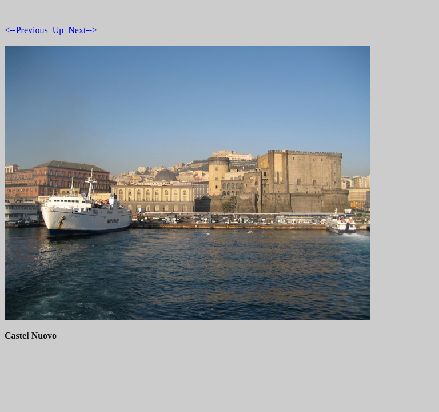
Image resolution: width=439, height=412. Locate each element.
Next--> (82, 30)
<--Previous (26, 30)
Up (58, 30)
